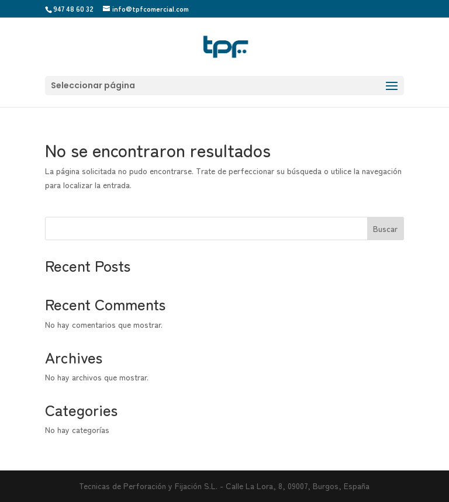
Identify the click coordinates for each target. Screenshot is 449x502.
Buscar (385, 228)
